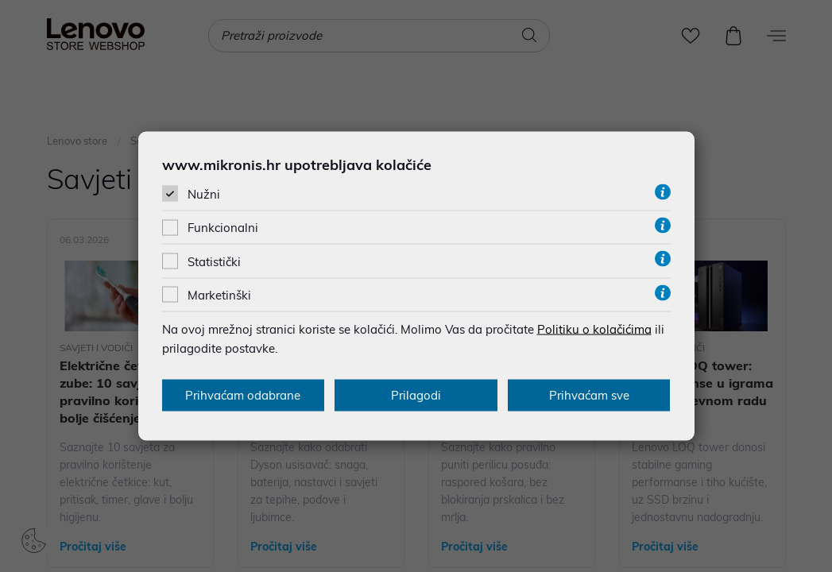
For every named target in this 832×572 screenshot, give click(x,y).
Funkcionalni (223, 227)
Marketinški (219, 294)
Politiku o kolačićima (594, 328)
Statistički (214, 261)
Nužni (204, 194)
